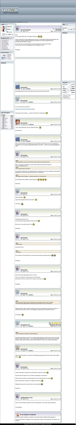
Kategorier (9, 54)
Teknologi (8, 59)
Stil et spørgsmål (5, 44)
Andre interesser (13, 22)
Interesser (6, 22)
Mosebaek (26, 31)
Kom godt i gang (5, 40)
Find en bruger (4, 43)
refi (4, 127)
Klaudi (5, 119)
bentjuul (5, 125)
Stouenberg (26, 124)
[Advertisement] (57, 10)
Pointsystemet (4, 48)
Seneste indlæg (4, 42)
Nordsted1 (6, 118)
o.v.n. (5, 124)
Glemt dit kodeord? (4, 34)
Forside (2, 22)
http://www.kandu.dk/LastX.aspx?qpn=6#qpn (25, 109)
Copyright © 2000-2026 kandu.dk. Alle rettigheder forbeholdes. (38, 424)
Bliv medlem (4, 41)
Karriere (8, 56)
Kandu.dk (20, 22)
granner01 (26, 350)
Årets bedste (65, 96)
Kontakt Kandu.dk (5, 49)
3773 (5, 123)
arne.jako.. (6, 128)
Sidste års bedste (66, 98)
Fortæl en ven (4, 47)
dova (5, 120)
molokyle (5, 122)
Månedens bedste (66, 95)
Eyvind (25, 194)
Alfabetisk (8, 55)
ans (4, 117)
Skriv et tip (3, 45)
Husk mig (10, 32)
